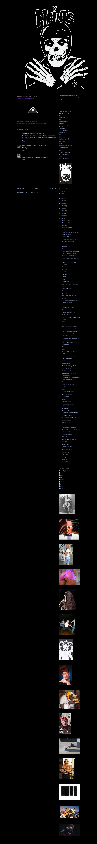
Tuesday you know (67, 358)
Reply (23, 140)
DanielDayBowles (64, 471)
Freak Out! (62, 128)
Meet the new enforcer (68, 446)
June (63, 457)
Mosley (61, 475)
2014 (62, 206)
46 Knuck (64, 293)
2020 (62, 191)
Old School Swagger (67, 434)
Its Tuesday (65, 408)
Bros (63, 347)
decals (64, 399)
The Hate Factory (63, 147)
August (64, 452)
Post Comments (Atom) (31, 192)
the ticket (64, 246)
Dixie (60, 136)
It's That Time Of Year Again (69, 439)
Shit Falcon (62, 117)
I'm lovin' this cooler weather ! (70, 331)
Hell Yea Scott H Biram (68, 391)
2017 (62, 198)
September (65, 449)
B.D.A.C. (61, 115)
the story (64, 244)
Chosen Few (65, 236)
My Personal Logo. (67, 394)
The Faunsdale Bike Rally (69, 427)
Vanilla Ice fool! (66, 363)
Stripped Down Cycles (65, 138)
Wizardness (65, 290)
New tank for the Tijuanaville (69, 326)
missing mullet (42, 123)
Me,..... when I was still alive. (70, 329)
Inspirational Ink (66, 420)
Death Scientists (63, 130)
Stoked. (64, 310)
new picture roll (66, 422)
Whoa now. (65, 436)
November (65, 223)
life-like (34, 123)
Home (37, 188)
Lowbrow (61, 123)
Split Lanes (62, 151)
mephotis (61, 486)
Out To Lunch (65, 324)
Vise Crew (62, 141)
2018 (62, 196)
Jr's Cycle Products (64, 139)
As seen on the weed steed (69, 382)
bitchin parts (26, 123)
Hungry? (64, 279)
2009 (62, 218)
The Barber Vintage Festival (69, 366)
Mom (60, 473)
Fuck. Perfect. (66, 281)
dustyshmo (62, 482)
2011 (62, 213)
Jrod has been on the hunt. (69, 295)
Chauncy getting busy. (68, 307)
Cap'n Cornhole (26, 145)
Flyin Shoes (62, 127)
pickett (61, 488)
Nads (23, 155)
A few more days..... (67, 415)
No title (64, 230)
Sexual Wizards (66, 368)
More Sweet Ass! (66, 401)
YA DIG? (61, 479)
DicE (60, 134)
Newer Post (20, 188)
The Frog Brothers (67, 288)
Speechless (65, 267)
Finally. (64, 276)
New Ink (64, 305)
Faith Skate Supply (64, 114)
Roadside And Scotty (64, 152)
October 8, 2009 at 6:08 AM (38, 145)
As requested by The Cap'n (69, 417)
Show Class (62, 132)
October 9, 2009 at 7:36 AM (32, 155)
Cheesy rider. (65, 444)
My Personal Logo (67, 387)
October (64, 225)
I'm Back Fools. (66, 315)
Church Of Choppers (64, 158)
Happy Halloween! (67, 227)
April (63, 462)
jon (60, 484)
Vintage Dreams (63, 121)
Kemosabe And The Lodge (66, 145)
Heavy (60, 156)
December (65, 220)
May (63, 459)
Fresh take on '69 (66, 371)
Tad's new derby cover (68, 384)
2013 (62, 208)
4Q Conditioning (63, 125)
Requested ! (65, 396)
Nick (60, 477)
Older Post (53, 188)
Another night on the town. (69, 239)
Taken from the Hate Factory (69, 356)
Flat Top (64, 361)
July (63, 454)
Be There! (64, 441)
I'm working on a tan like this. (70, 255)
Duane (64, 249)
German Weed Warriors (68, 312)
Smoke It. (64, 298)
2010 (62, 215)
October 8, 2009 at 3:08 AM (36, 133)
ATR (60, 119)
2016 (62, 201)
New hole (64, 269)
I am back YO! (66, 274)
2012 (62, 210)
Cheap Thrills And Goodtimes (67, 149)
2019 (62, 193)
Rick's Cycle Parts (64, 154)
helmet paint (65, 425)
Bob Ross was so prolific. (69, 241)
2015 (62, 203)
